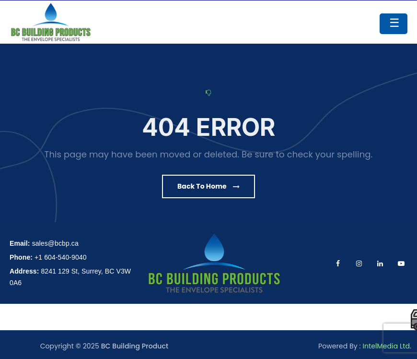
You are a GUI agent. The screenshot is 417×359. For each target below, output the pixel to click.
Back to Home (208, 186)
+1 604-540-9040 (61, 257)
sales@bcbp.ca (55, 243)
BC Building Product (135, 346)
